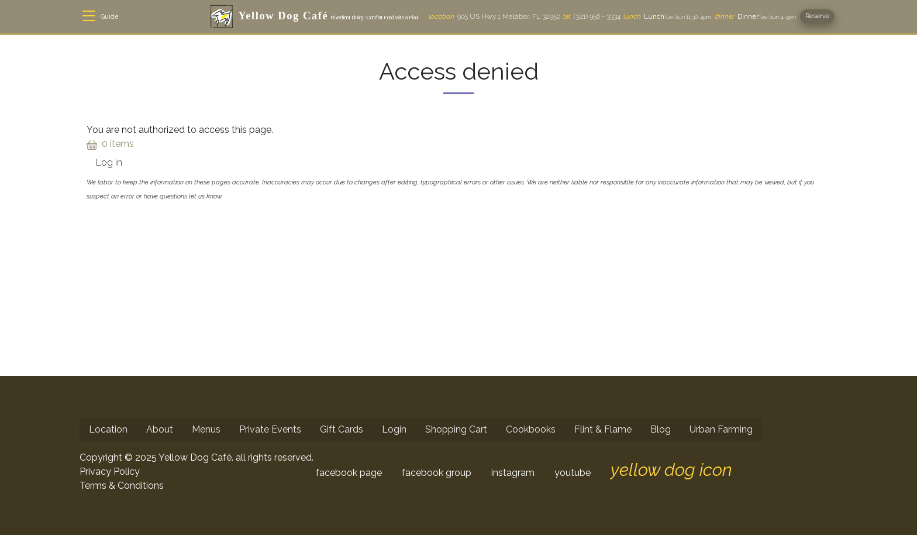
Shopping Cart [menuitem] (456, 429)
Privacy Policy (110, 471)
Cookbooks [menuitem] (531, 429)
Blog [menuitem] (660, 429)
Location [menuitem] (108, 429)
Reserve (817, 16)
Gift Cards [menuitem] (341, 429)
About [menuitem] (159, 429)
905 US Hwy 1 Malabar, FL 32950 (494, 16)
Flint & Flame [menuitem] (603, 429)
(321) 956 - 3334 (591, 16)
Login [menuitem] (394, 429)
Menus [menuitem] (206, 429)
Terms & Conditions (122, 485)
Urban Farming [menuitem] (721, 429)
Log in (109, 162)
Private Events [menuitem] (270, 429)
